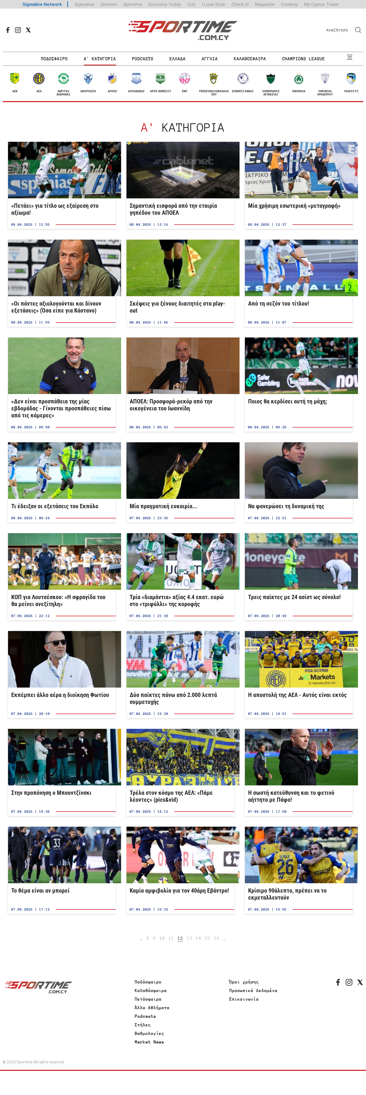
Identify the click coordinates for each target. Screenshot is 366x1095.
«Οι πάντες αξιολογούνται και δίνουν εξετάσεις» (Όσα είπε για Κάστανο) (62, 283)
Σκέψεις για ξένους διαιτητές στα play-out (180, 283)
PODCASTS (143, 58)
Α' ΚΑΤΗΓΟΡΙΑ (100, 58)
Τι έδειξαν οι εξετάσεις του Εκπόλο (62, 482)
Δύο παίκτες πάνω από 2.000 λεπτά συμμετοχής (180, 674)
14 (198, 938)
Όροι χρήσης (244, 982)
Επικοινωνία (244, 999)
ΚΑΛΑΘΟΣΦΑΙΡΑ (250, 58)
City (191, 4)
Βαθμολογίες (149, 1033)
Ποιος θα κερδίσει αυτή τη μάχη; (299, 384)
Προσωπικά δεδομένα (253, 990)
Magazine (265, 4)
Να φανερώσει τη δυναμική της (299, 482)
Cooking (289, 4)
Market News (149, 1042)
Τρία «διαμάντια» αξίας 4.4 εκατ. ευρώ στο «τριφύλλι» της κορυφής (180, 576)
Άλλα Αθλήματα (152, 1007)
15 (207, 938)
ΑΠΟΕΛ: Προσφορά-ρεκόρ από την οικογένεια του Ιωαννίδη (180, 384)
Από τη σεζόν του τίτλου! (299, 283)
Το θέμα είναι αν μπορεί (62, 870)
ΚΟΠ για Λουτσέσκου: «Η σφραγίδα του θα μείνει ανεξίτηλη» (62, 576)
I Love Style (213, 4)
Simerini (108, 4)
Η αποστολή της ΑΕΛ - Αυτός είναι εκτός (299, 674)
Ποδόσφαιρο (148, 982)
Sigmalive (84, 4)
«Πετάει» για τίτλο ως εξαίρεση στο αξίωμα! (62, 185)
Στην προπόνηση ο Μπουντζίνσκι (62, 772)
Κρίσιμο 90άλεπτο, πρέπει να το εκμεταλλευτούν (299, 870)
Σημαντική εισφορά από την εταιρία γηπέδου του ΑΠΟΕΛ (180, 185)
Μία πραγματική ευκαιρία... (180, 482)
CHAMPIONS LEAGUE (303, 58)
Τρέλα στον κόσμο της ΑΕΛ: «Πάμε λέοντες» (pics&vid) (180, 772)
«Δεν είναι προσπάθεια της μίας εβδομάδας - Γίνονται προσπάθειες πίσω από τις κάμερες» (62, 384)
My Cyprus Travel (321, 4)
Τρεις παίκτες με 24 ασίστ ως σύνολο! (299, 576)
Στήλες (143, 1024)
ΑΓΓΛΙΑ (210, 58)
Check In (240, 4)
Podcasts (145, 1016)
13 (189, 938)
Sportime (132, 4)
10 (162, 938)
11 (171, 938)
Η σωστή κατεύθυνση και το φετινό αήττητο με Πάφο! (299, 772)
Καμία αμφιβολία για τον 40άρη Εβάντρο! (180, 870)
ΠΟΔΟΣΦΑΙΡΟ (54, 58)
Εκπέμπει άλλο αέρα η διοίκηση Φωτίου (62, 674)
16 (216, 938)
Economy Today (164, 4)
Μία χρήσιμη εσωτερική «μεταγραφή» (299, 185)
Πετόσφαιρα (148, 999)
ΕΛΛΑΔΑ (178, 58)
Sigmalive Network (42, 4)
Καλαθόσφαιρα (151, 990)
